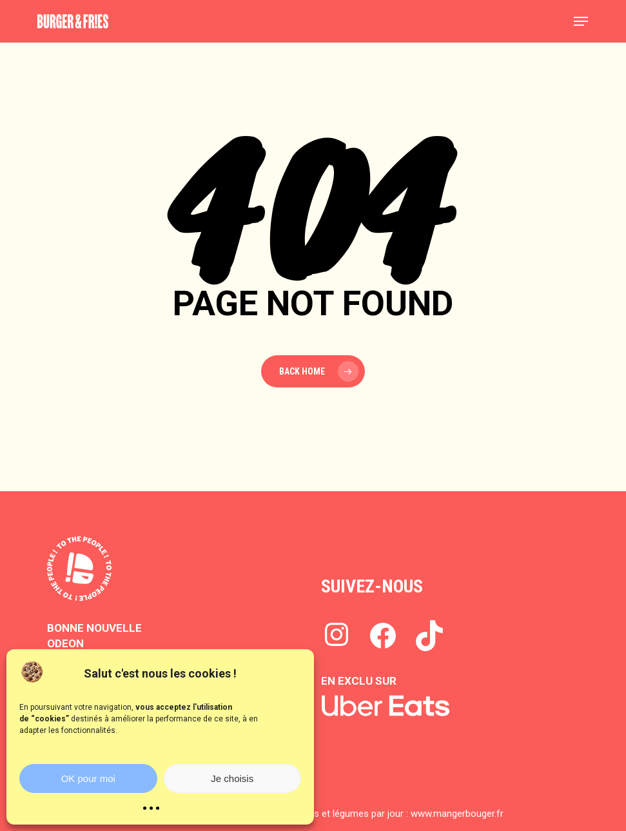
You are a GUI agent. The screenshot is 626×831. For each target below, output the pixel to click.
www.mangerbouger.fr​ (457, 813)
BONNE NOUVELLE (94, 627)
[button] (581, 21)
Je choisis (232, 778)
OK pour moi (88, 778)
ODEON (65, 643)
